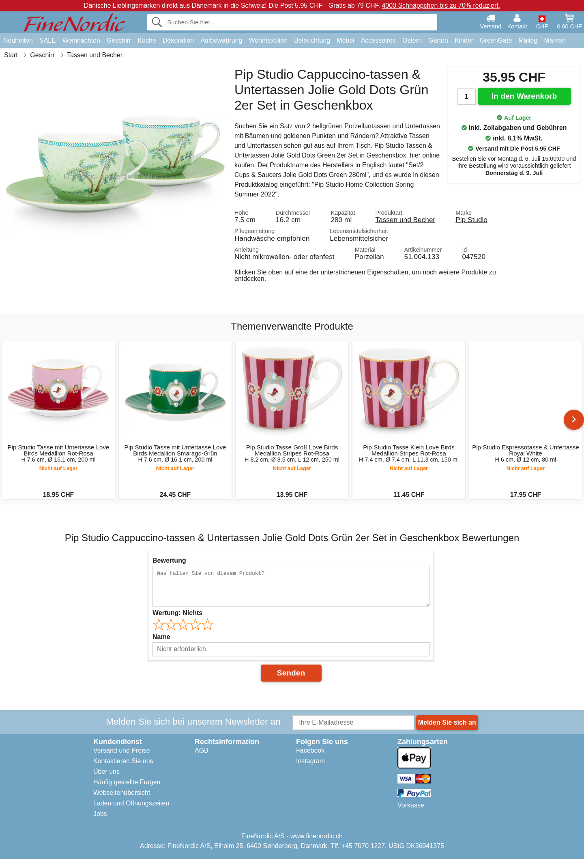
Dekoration (178, 40)
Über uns (106, 771)
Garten (438, 40)
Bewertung (169, 560)
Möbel (345, 40)
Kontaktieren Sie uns (123, 761)
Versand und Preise (121, 750)
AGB (201, 750)
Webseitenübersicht (121, 792)
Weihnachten (81, 40)
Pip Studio (471, 220)
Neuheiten (18, 40)
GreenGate (496, 40)
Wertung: (177, 612)
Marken (554, 40)
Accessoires (378, 40)
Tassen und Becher (405, 220)
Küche (146, 40)
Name (161, 636)
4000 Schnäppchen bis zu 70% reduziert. (441, 5)
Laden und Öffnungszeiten (131, 803)
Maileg (527, 40)
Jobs (100, 813)
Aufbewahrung (221, 40)
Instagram (310, 761)
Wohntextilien (268, 40)
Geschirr (119, 40)
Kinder (464, 40)
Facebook (310, 750)
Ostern (412, 40)
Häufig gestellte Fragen (126, 782)
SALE (47, 40)
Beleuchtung (312, 40)
